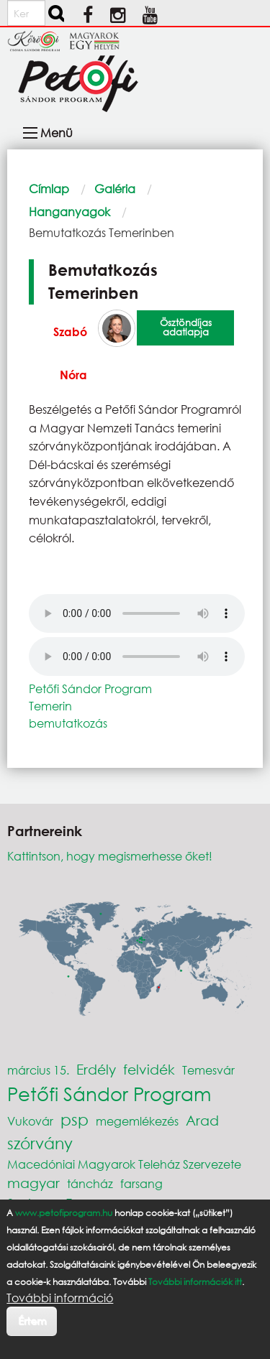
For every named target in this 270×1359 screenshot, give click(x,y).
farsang (141, 1183)
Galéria (114, 188)
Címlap (49, 188)
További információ (59, 1298)
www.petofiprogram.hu (63, 1213)
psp (74, 1119)
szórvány (40, 1143)
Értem (32, 1320)
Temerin (50, 705)
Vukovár (30, 1120)
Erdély (96, 1069)
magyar (33, 1182)
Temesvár (208, 1069)
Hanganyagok (69, 211)
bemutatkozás (68, 722)
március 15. (38, 1069)
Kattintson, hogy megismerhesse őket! (109, 855)
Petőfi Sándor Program (90, 688)
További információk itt (195, 1282)
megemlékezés (137, 1120)
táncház (90, 1183)
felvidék (149, 1069)
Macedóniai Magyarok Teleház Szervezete (124, 1164)
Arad (202, 1120)
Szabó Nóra (70, 353)
